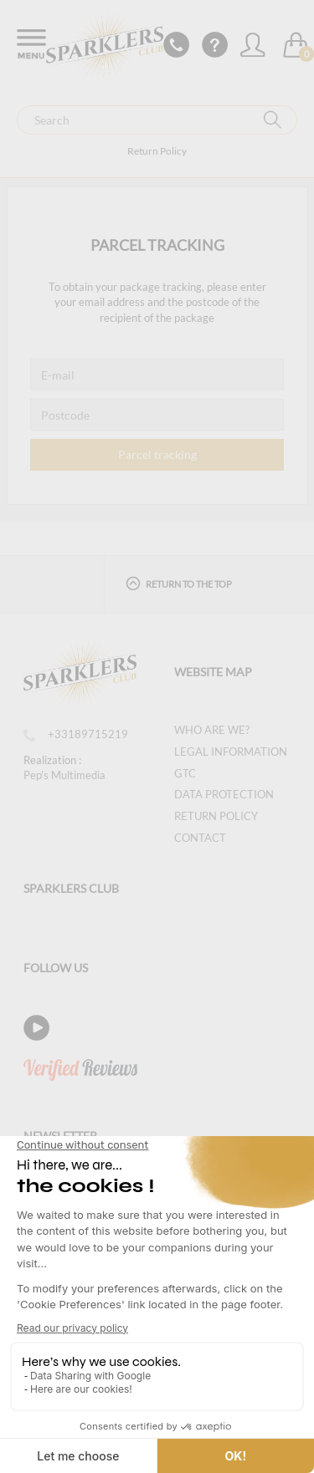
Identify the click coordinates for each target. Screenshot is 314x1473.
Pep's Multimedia (64, 775)
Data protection (224, 794)
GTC (185, 773)
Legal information (230, 751)
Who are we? (212, 729)
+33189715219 (75, 734)
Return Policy (157, 151)
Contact (200, 837)
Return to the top (179, 583)
